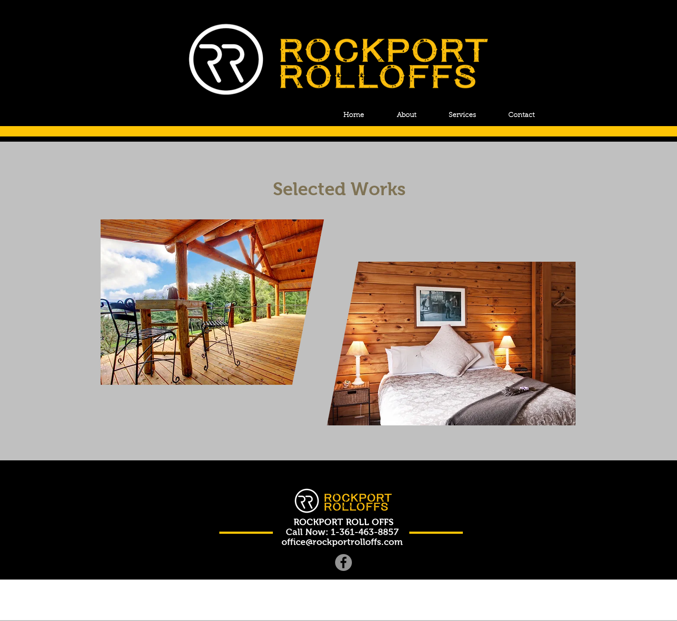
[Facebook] (343, 562)
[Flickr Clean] (421, 615)
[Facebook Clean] (407, 615)
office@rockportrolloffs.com (342, 542)
